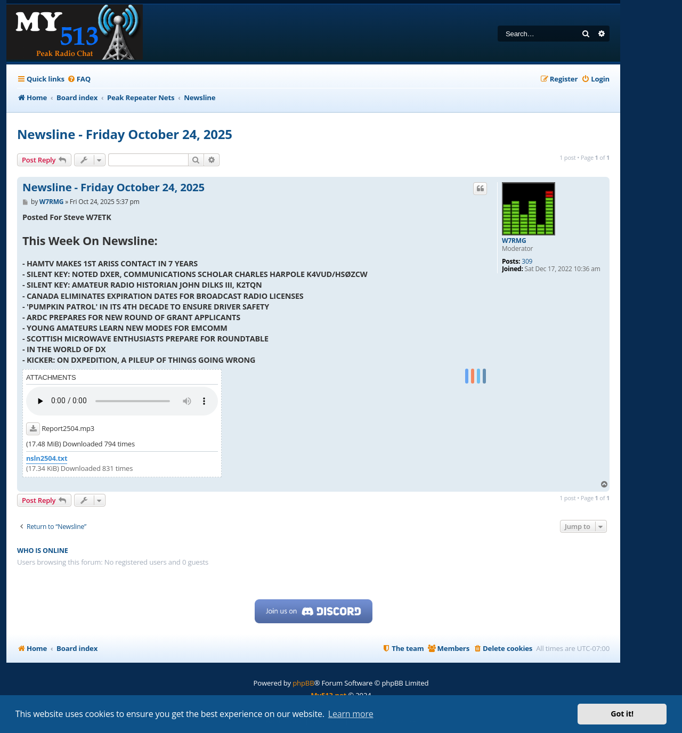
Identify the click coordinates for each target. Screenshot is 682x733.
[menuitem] (79, 79)
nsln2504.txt (46, 458)
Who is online (42, 550)
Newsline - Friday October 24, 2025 (124, 134)
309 (527, 261)
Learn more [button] (351, 714)
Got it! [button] (622, 713)
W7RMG (514, 241)
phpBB (303, 683)
